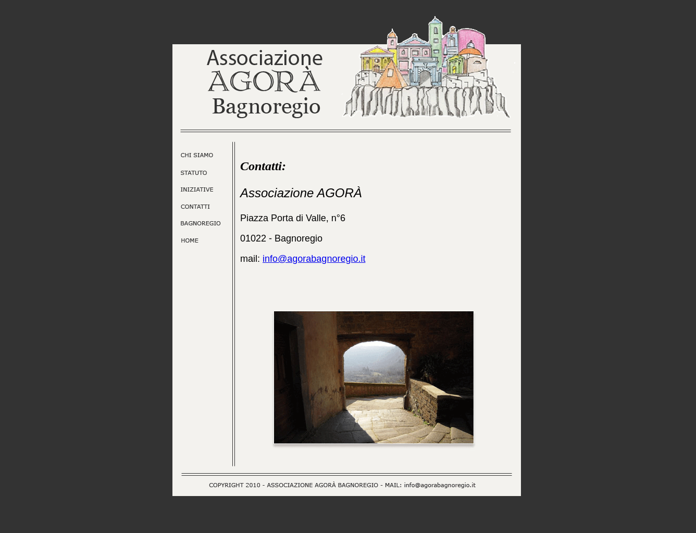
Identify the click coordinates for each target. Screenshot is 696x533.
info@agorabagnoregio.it (314, 258)
